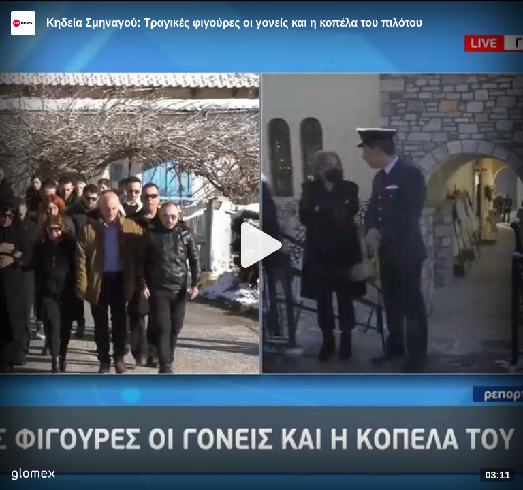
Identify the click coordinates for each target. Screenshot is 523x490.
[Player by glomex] (33, 475)
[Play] (261, 245)
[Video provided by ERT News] (23, 23)
